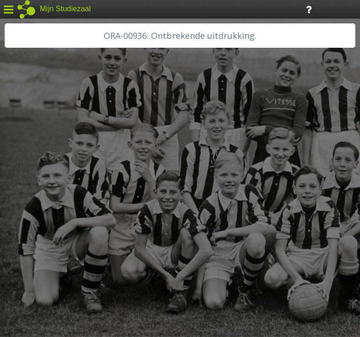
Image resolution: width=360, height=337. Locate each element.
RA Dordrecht (34, 202)
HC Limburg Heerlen (45, 160)
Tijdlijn (159, 9)
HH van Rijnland (37, 181)
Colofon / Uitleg (110, 267)
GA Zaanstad (32, 149)
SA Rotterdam (34, 234)
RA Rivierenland (37, 223)
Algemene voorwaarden (47, 279)
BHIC (20, 139)
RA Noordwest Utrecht (49, 213)
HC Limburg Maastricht (49, 171)
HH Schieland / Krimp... (48, 192)
